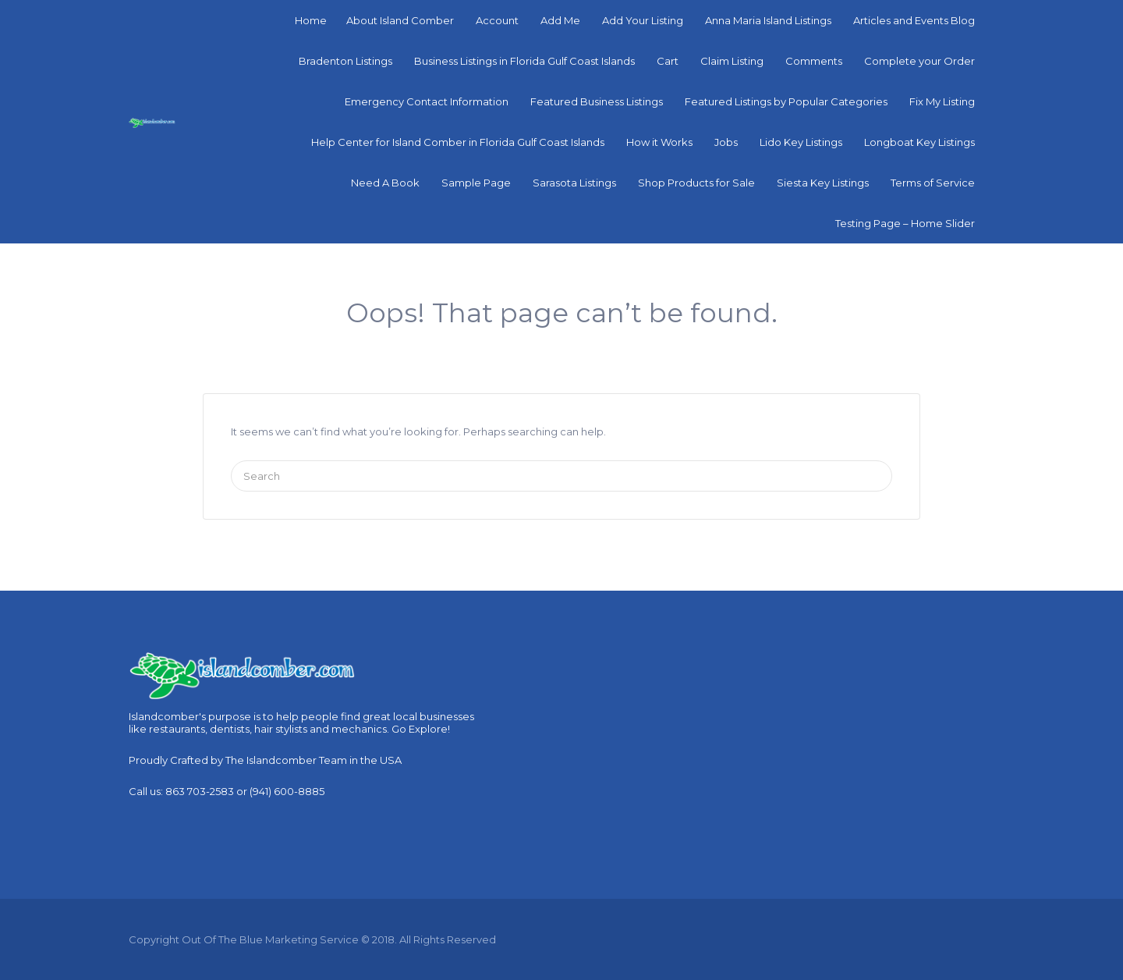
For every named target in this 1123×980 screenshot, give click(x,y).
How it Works (659, 142)
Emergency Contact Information (426, 101)
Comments (813, 61)
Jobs (726, 142)
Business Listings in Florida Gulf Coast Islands (524, 61)
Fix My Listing (942, 101)
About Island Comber (400, 20)
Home (311, 20)
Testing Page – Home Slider (905, 223)
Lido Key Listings (801, 142)
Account (497, 20)
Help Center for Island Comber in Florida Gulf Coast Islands (457, 142)
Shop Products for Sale (696, 182)
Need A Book (385, 182)
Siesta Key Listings (823, 182)
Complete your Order (919, 61)
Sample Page (476, 182)
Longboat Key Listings (919, 142)
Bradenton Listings (345, 61)
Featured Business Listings (596, 101)
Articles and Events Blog (914, 20)
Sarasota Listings (574, 182)
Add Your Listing (642, 20)
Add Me (560, 20)
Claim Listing (731, 61)
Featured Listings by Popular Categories (786, 101)
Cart (667, 61)
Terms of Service (933, 182)
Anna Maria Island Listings (768, 20)
